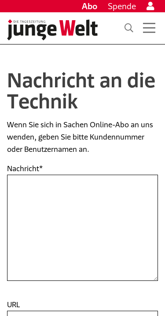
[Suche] (128, 28)
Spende (122, 6)
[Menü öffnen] (149, 28)
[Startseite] (52, 29)
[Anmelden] (150, 6)
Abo (89, 6)
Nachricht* (25, 168)
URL (13, 304)
